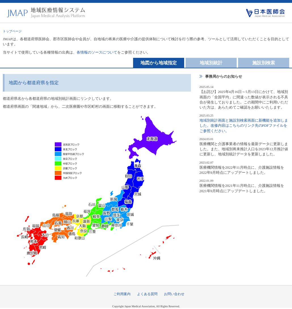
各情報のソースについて (97, 52)
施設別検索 (263, 62)
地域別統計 (211, 62)
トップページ (12, 31)
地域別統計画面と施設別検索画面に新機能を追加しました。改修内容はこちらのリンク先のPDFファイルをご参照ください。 (243, 125)
